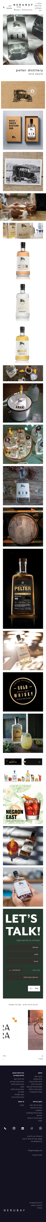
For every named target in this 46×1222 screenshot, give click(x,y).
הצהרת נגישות (37, 1155)
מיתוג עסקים (37, 1079)
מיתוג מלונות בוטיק (35, 1082)
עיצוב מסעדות (19, 1094)
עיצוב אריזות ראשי (36, 1105)
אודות (19, 7)
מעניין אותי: (36, 970)
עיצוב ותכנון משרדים (17, 1082)
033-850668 (7, 7)
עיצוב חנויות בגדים (18, 1097)
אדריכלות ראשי (19, 1079)
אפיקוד (39, 1208)
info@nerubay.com (35, 1150)
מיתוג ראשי (38, 1076)
